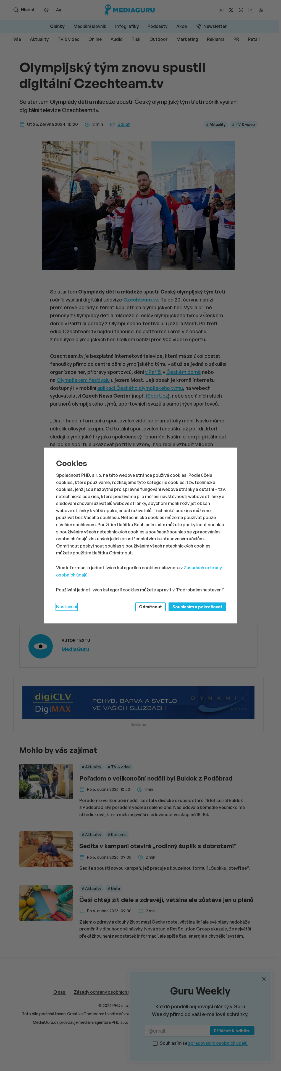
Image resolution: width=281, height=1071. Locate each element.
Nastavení (66, 606)
